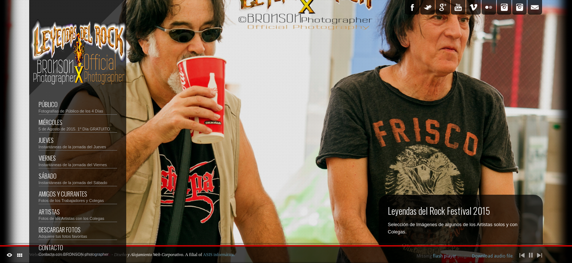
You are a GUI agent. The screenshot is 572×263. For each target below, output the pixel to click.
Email (534, 7)
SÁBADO (48, 175)
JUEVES (78, 142)
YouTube (458, 7)
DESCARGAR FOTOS (78, 232)
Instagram (504, 7)
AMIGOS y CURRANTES (78, 196)
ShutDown (9, 255)
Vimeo (473, 7)
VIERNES (78, 160)
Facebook (412, 7)
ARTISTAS (78, 214)
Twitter (427, 7)
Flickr (489, 7)
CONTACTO (78, 249)
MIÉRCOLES (78, 124)
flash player (444, 256)
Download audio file (492, 256)
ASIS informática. (219, 254)
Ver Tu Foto (519, 7)
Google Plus (443, 7)
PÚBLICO (78, 106)
